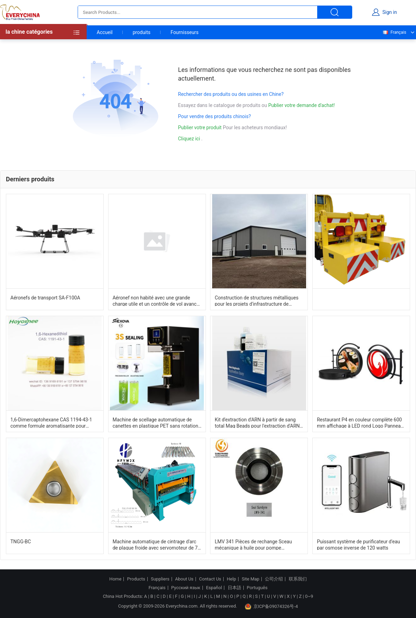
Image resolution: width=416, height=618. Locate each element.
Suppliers (160, 579)
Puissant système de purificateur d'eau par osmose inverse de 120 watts (358, 544)
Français (394, 32)
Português (257, 588)
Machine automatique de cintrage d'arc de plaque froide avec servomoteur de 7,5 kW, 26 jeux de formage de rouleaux (157, 544)
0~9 (309, 596)
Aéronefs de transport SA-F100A (45, 297)
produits (141, 32)
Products (136, 579)
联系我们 (298, 579)
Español (214, 588)
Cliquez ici (189, 138)
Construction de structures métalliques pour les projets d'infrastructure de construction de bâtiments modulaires (256, 300)
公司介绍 (274, 579)
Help (231, 579)
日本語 (234, 588)
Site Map (250, 579)
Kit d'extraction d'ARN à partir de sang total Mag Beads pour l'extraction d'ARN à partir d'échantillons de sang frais (259, 422)
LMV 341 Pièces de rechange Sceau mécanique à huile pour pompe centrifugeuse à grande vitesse (253, 544)
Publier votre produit (200, 127)
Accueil (105, 32)
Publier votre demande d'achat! (301, 105)
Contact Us (210, 579)
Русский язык (185, 588)
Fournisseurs (185, 32)
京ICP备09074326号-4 (271, 606)
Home (115, 579)
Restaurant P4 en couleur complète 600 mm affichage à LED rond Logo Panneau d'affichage (360, 422)
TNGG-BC (20, 541)
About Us (184, 579)
